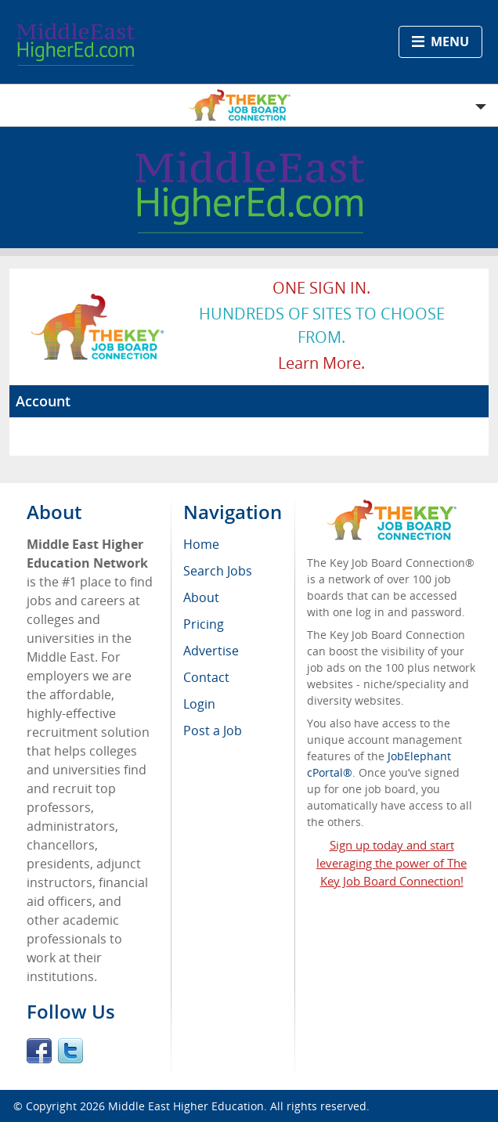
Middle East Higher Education (186, 1106)
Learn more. (321, 362)
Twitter (70, 1050)
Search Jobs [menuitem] (217, 570)
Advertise (211, 650)
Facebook (39, 1050)
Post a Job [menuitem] (212, 730)
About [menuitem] (201, 597)
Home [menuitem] (201, 544)
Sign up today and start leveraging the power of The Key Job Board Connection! (391, 863)
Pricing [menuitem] (203, 624)
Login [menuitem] (199, 704)
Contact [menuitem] (206, 677)
